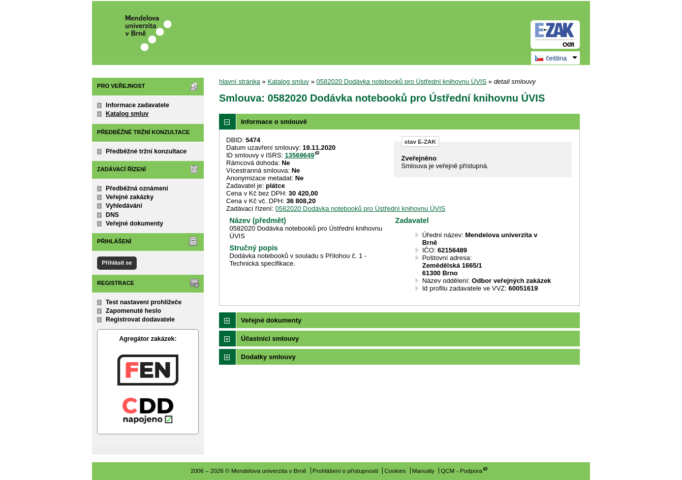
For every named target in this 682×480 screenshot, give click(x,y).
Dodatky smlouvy (268, 357)
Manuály (423, 470)
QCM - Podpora (461, 470)
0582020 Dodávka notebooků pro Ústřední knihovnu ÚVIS (402, 81)
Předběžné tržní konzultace (146, 151)
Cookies (395, 470)
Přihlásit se (117, 263)
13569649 (300, 155)
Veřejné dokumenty (134, 223)
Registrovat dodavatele (140, 319)
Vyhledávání (124, 205)
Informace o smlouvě (274, 121)
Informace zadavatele (137, 105)
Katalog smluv (127, 113)
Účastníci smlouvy (270, 338)
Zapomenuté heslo (133, 310)
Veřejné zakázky (129, 197)
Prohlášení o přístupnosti (345, 470)
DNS (112, 214)
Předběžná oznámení (137, 188)
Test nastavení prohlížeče (143, 302)
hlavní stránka (239, 81)
